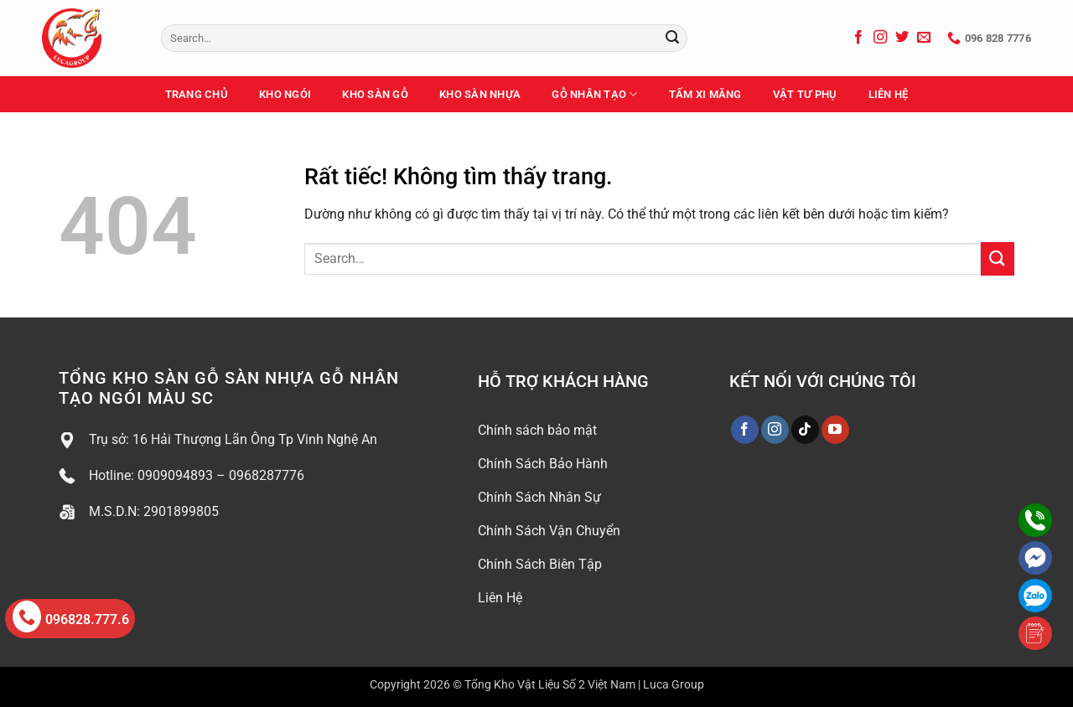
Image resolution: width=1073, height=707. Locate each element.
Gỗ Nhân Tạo (594, 94)
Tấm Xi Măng (705, 94)
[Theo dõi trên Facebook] (858, 37)
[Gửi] (672, 38)
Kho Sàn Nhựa (480, 94)
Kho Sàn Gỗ (375, 94)
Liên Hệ (888, 94)
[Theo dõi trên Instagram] (880, 37)
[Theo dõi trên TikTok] (805, 429)
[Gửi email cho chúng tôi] (923, 37)
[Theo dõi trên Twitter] (902, 37)
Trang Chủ (196, 94)
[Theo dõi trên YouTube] (835, 429)
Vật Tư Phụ (805, 94)
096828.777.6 (71, 616)
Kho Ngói (285, 94)
